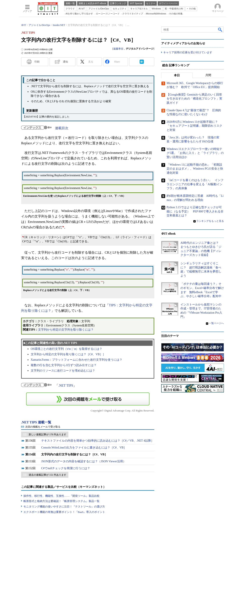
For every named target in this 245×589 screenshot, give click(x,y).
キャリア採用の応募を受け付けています (187, 52)
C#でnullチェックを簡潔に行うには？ (65, 468)
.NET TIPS (65, 385)
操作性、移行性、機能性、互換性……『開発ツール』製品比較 (61, 495)
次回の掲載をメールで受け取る (42, 426)
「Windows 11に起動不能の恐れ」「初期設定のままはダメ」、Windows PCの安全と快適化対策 (195, 168)
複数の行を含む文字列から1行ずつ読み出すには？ (64, 365)
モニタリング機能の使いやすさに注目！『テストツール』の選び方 (64, 506)
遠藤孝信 (118, 48)
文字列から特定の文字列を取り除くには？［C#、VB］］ (68, 354)
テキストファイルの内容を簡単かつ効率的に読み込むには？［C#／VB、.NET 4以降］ (97, 440)
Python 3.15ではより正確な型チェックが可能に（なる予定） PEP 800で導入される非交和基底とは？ (195, 211)
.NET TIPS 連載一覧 (36, 422)
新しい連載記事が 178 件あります (47, 434)
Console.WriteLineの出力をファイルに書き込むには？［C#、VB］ (83, 447)
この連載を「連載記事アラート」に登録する (87, 398)
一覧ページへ (216, 323)
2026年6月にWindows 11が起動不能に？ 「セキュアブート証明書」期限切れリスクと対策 (194, 126)
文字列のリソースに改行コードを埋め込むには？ (63, 370)
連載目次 (61, 128)
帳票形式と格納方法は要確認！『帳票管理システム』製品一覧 (61, 501)
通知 (65, 61)
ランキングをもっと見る (210, 221)
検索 (220, 29)
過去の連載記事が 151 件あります (47, 474)
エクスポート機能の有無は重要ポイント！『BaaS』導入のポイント (64, 512)
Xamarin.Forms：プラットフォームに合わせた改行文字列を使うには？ (76, 359)
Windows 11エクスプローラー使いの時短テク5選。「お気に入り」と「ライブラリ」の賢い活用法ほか (195, 153)
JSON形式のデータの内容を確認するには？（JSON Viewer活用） (83, 461)
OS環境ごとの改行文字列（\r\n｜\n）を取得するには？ (66, 348)
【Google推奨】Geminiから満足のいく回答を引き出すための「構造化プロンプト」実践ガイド (194, 98)
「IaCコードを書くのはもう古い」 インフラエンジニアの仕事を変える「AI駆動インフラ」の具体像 (195, 184)
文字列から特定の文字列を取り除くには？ (66, 329)
